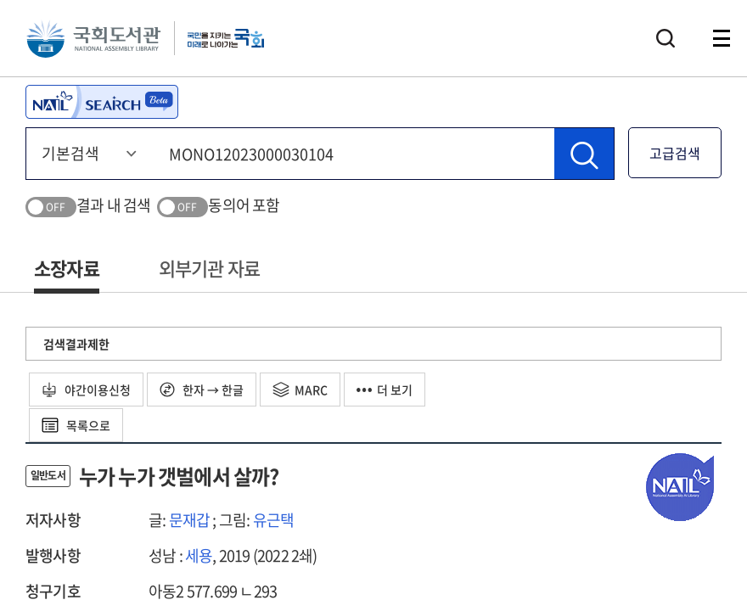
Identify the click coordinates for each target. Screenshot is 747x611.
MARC (300, 389)
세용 (198, 555)
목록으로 (76, 425)
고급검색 (674, 153)
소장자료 (66, 268)
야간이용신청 (86, 389)
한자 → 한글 (202, 389)
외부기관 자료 (209, 268)
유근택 (274, 519)
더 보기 (385, 389)
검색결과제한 (76, 343)
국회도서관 (93, 38)
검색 (665, 38)
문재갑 (190, 519)
